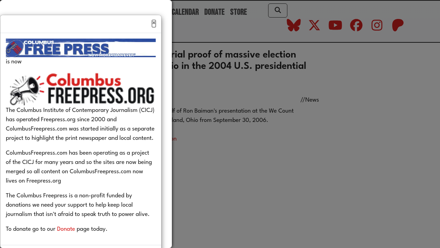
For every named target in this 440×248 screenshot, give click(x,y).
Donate (76, 244)
